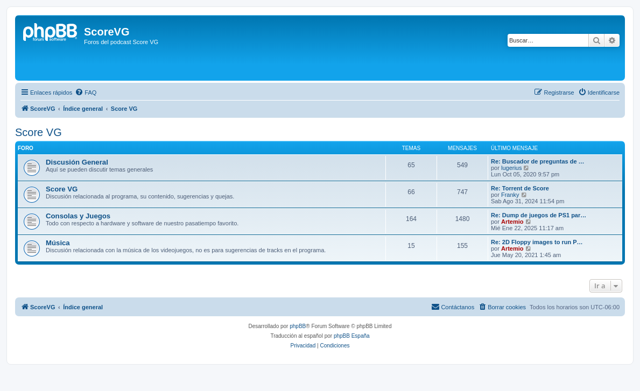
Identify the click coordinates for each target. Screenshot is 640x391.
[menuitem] (85, 92)
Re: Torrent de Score (520, 188)
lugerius (511, 168)
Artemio (512, 221)
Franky (510, 194)
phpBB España (352, 336)
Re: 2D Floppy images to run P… (537, 242)
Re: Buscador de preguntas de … (538, 161)
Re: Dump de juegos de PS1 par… (538, 215)
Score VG (38, 132)
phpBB (298, 326)
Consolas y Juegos (78, 216)
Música (58, 243)
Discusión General (77, 162)
